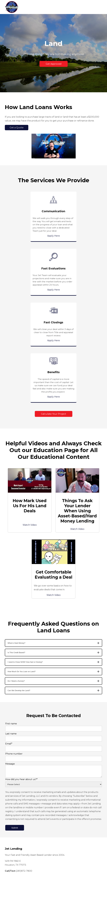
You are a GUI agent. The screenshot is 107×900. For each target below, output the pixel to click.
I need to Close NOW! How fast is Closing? (25, 557)
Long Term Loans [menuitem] (14, 824)
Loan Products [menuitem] (13, 820)
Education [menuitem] (11, 846)
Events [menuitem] (9, 850)
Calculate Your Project (53, 309)
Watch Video (30, 420)
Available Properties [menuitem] (15, 854)
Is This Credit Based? (16, 548)
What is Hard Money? (16, 538)
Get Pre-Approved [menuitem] (15, 827)
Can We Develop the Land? (19, 586)
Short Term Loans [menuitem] (14, 816)
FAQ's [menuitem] (9, 862)
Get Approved (53, 64)
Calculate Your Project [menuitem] (16, 858)
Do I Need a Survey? (16, 576)
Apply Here (29, 235)
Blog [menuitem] (8, 842)
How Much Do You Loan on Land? (21, 567)
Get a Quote (16, 127)
